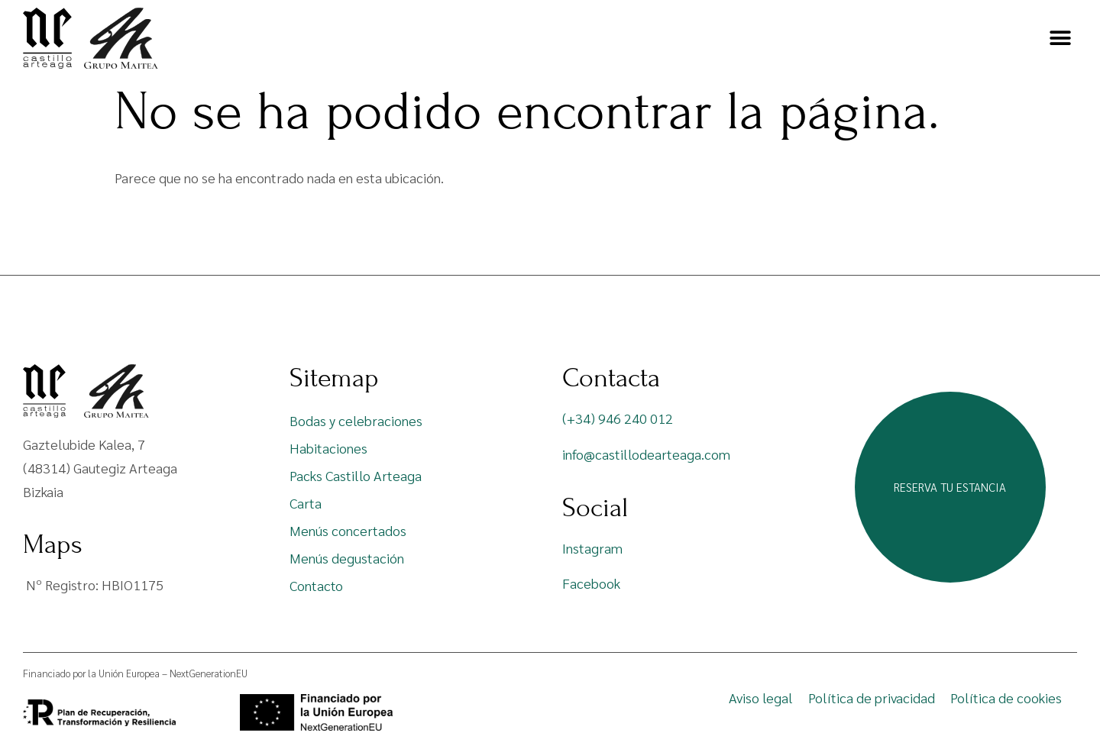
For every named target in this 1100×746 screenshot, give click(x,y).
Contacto (316, 585)
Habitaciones (328, 448)
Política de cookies (1006, 697)
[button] (1060, 38)
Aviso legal (761, 697)
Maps (52, 544)
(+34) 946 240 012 (617, 418)
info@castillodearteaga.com (646, 454)
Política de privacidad (871, 697)
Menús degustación (347, 558)
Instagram (592, 548)
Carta (306, 503)
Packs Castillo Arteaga (356, 475)
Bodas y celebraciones (356, 420)
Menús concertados (348, 530)
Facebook (591, 583)
